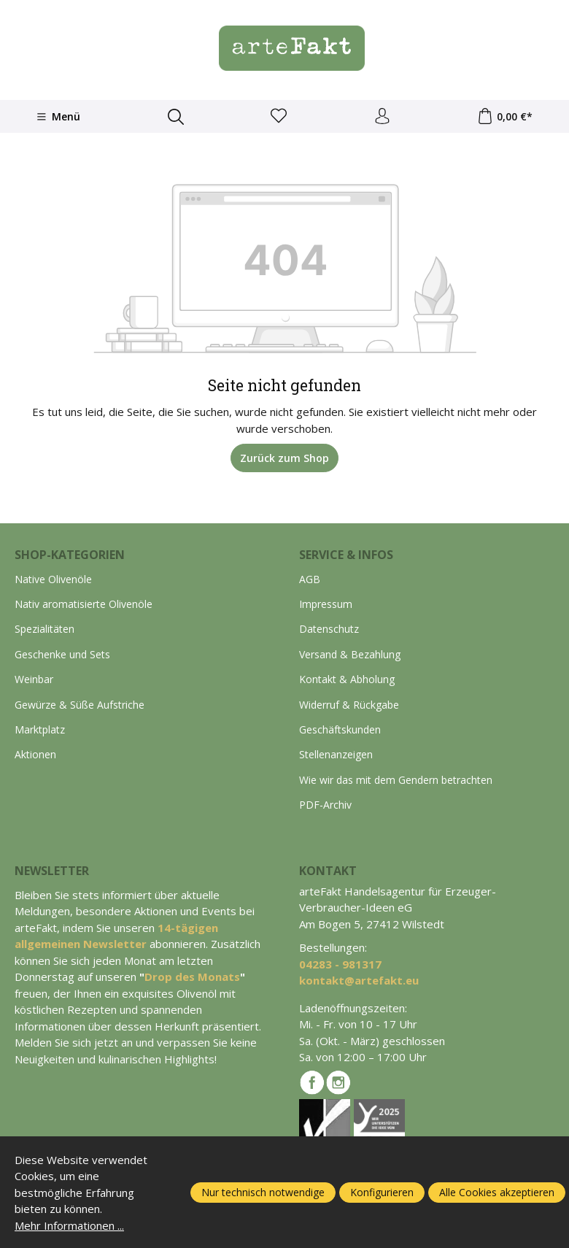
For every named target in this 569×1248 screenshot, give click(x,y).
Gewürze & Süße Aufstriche (79, 705)
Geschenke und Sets (62, 654)
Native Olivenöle (53, 579)
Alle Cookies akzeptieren (496, 1192)
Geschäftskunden (340, 729)
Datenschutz (329, 629)
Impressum (325, 604)
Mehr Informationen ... (69, 1225)
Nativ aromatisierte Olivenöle (83, 604)
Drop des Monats (192, 976)
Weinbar (34, 679)
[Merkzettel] (279, 117)
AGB (309, 579)
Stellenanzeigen (336, 754)
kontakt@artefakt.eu (359, 980)
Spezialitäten (44, 629)
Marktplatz (40, 729)
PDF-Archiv (325, 805)
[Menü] (58, 117)
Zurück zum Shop (284, 458)
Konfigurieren (382, 1192)
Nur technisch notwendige (263, 1192)
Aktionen (35, 754)
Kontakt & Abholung (347, 679)
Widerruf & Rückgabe (349, 705)
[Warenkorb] (505, 117)
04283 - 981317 (340, 964)
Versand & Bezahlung (349, 654)
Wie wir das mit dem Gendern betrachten (395, 780)
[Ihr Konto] (382, 117)
